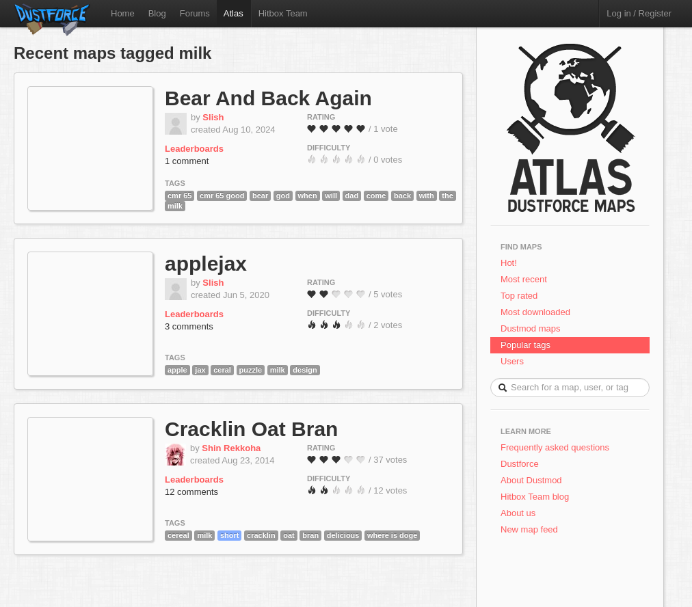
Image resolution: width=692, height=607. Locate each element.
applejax (206, 263)
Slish (213, 117)
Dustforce (520, 464)
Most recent (524, 279)
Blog (157, 13)
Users (512, 361)
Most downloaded (535, 312)
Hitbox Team (283, 13)
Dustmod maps (530, 328)
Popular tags (525, 345)
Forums (195, 13)
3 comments (189, 326)
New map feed (532, 529)
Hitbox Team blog (535, 496)
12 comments (191, 492)
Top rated (519, 296)
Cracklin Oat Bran (251, 429)
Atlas (233, 13)
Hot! (509, 263)
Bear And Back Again (268, 98)
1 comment (187, 161)
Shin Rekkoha (231, 448)
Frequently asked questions (555, 447)
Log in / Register (639, 13)
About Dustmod (531, 480)
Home (123, 13)
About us (518, 513)
